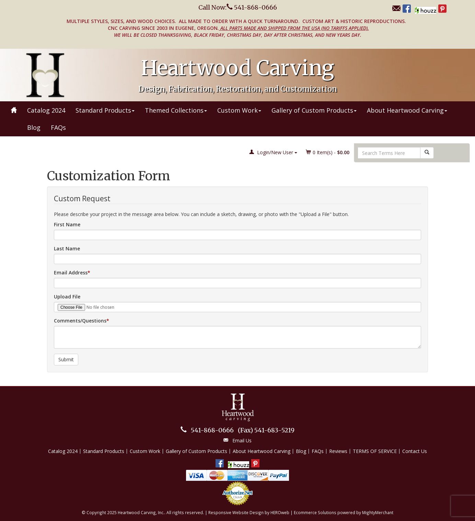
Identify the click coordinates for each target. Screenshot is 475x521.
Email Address (71, 272)
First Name (67, 224)
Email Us (242, 440)
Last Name (67, 248)
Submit (66, 359)
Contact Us (414, 451)
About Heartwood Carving (407, 110)
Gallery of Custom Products (314, 110)
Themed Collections (176, 110)
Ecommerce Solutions (315, 512)
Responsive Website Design (236, 512)
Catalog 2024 (46, 110)
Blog (33, 127)
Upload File (67, 296)
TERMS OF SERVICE (375, 451)
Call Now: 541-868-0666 (237, 7)
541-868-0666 (212, 430)
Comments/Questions (80, 320)
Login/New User (273, 152)
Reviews (338, 451)
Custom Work (239, 110)
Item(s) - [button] (327, 152)
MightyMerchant (377, 512)
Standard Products (105, 110)
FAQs (58, 127)
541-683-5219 (266, 430)
